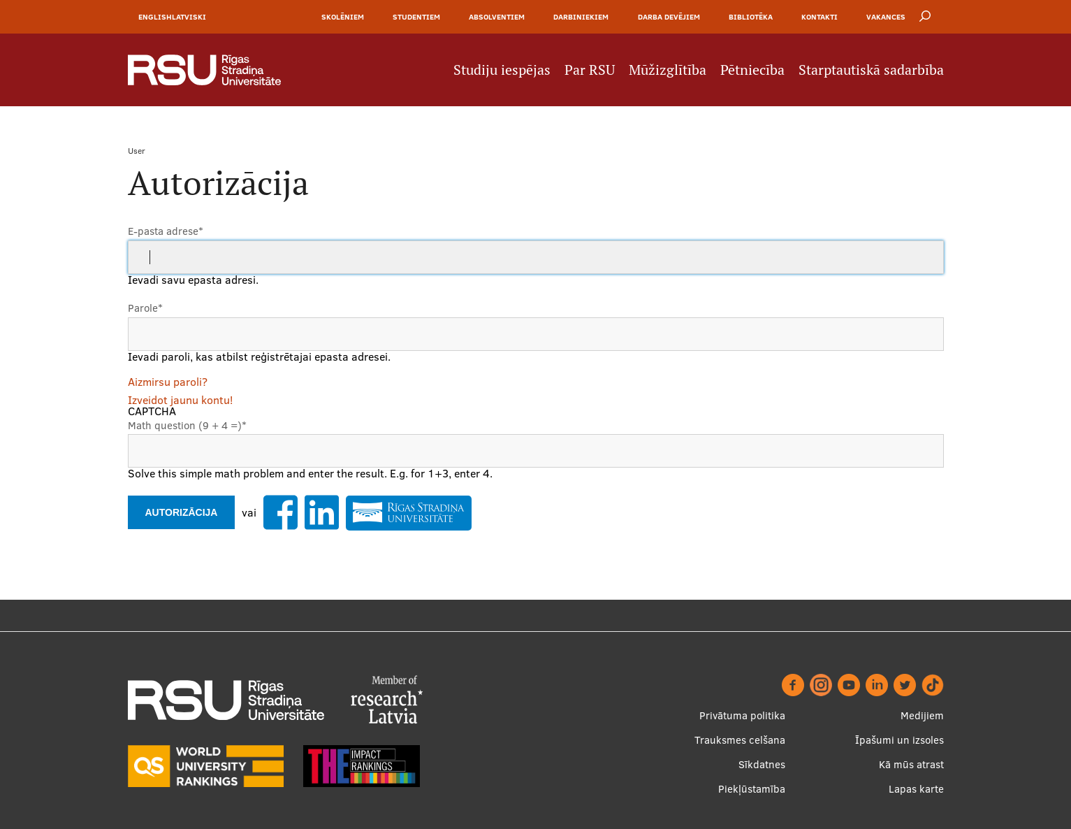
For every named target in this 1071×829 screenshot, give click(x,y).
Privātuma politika (742, 715)
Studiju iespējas (502, 70)
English (155, 16)
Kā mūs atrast (911, 764)
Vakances (885, 16)
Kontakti (819, 16)
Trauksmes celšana (739, 740)
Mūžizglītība (667, 70)
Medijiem (922, 715)
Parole (145, 308)
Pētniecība (752, 70)
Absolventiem (497, 16)
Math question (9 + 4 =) (187, 425)
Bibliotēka (751, 16)
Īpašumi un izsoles (899, 740)
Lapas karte (916, 788)
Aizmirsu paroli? (167, 381)
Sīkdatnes (761, 764)
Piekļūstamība (751, 788)
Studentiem (416, 16)
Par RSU (589, 70)
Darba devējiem (669, 16)
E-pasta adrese (165, 231)
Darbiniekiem (581, 16)
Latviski (189, 16)
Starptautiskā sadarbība (871, 70)
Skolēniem (342, 16)
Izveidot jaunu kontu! (180, 400)
